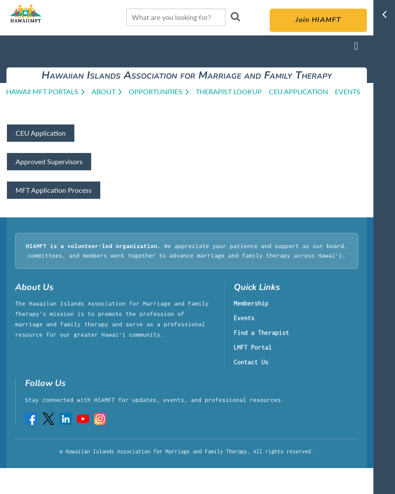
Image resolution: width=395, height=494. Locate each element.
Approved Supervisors (49, 161)
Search (235, 16)
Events (244, 318)
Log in (356, 46)
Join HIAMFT (318, 20)
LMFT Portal (253, 347)
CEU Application (41, 133)
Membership (251, 303)
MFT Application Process (54, 190)
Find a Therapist (261, 333)
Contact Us (251, 362)
